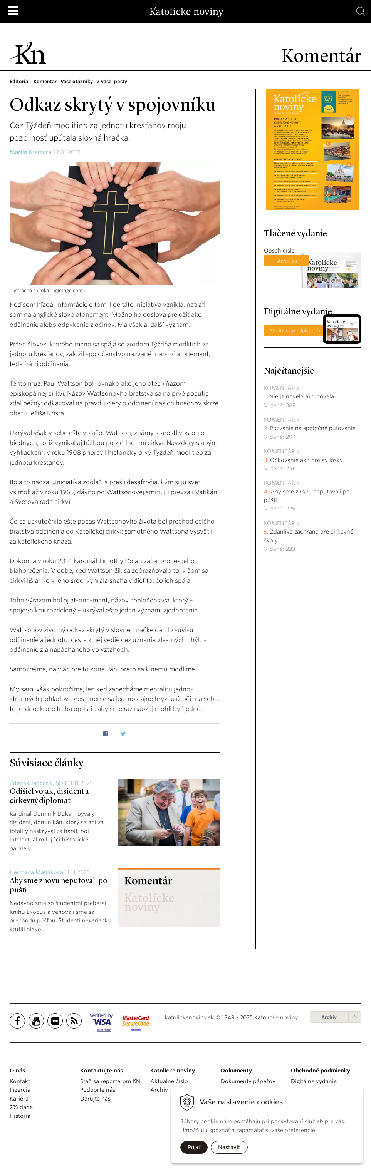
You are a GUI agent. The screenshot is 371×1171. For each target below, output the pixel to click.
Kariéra (19, 1099)
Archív (329, 1017)
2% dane (21, 1107)
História (20, 1116)
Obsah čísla (279, 251)
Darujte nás (95, 1099)
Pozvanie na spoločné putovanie (313, 428)
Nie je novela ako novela (301, 396)
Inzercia (20, 1090)
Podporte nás (97, 1090)
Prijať (194, 1147)
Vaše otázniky (76, 81)
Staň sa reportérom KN (110, 1081)
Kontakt (20, 1081)
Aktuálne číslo (169, 1081)
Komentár (45, 81)
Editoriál (20, 81)
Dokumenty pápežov (248, 1081)
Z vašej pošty (112, 81)
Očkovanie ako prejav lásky (306, 460)
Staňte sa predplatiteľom (286, 262)
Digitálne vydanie (314, 1081)
